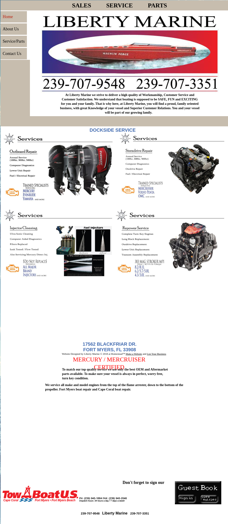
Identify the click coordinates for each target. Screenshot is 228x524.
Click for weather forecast (29, 438)
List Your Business (156, 353)
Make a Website (134, 353)
